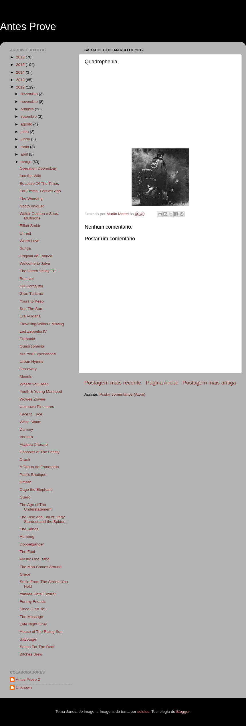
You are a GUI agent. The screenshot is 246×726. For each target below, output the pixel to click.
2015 (21, 64)
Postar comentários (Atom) (123, 394)
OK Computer (31, 286)
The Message (31, 617)
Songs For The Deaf (37, 647)
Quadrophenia (32, 346)
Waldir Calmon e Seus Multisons (39, 215)
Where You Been (34, 384)
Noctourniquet (32, 206)
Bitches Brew (31, 654)
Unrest (25, 233)
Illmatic (26, 482)
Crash (25, 459)
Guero (25, 497)
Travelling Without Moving (42, 324)
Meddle (26, 376)
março (26, 162)
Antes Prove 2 (28, 679)
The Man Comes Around (40, 567)
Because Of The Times (39, 183)
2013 (21, 80)
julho (25, 131)
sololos (143, 711)
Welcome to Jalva (35, 263)
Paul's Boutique (33, 474)
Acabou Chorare (34, 444)
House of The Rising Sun (41, 631)
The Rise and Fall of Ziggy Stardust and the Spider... (44, 519)
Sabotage (28, 639)
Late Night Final (33, 624)
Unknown (24, 687)
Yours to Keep (32, 301)
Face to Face (31, 414)
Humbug (27, 536)
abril (25, 154)
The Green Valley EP (38, 271)
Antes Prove (28, 26)
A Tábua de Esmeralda (39, 467)
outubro (28, 109)
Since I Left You (33, 609)
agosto (27, 124)
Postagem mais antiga (209, 383)
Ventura (26, 437)
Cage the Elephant (36, 489)
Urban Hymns (31, 361)
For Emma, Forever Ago (40, 191)
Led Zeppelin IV (33, 331)
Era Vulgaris (30, 316)
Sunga (25, 248)
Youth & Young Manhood (41, 391)
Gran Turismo (31, 293)
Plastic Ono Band (34, 559)
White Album (30, 422)
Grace (25, 574)
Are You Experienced (38, 354)
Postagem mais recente (112, 383)
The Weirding (31, 198)
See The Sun (31, 309)
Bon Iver (27, 278)
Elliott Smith (30, 225)
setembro (29, 116)
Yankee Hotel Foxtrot (38, 594)
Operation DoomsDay (38, 168)
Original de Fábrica (36, 256)
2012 (21, 87)
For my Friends (33, 601)
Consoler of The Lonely (39, 452)
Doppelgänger (32, 544)
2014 (21, 72)
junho (26, 139)
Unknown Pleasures (37, 407)
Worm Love (29, 241)
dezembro (30, 94)
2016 (21, 57)
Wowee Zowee (32, 399)
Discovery (28, 369)
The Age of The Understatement (35, 507)
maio (25, 147)
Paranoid (27, 339)
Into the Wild (30, 176)
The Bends (29, 529)
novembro (30, 101)
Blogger (182, 711)
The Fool (27, 552)
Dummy (26, 429)
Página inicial (162, 383)
